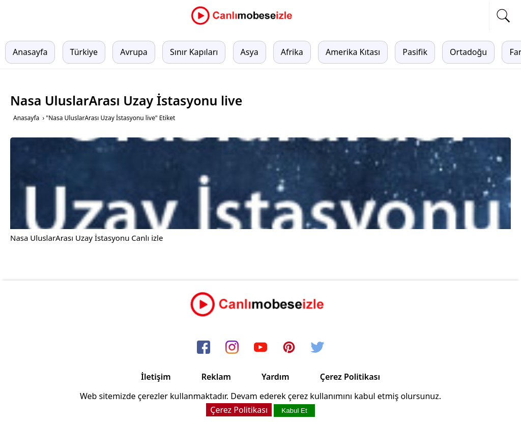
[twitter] (317, 347)
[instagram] (232, 347)
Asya (249, 52)
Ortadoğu (468, 52)
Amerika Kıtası (353, 52)
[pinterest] (289, 347)
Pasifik (414, 52)
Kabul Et (294, 410)
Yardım (276, 376)
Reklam (216, 376)
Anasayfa (30, 52)
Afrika (292, 52)
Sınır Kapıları (194, 52)
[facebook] (203, 347)
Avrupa (134, 52)
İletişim (156, 376)
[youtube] (260, 347)
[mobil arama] (503, 16)
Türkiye (84, 52)
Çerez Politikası (350, 376)
